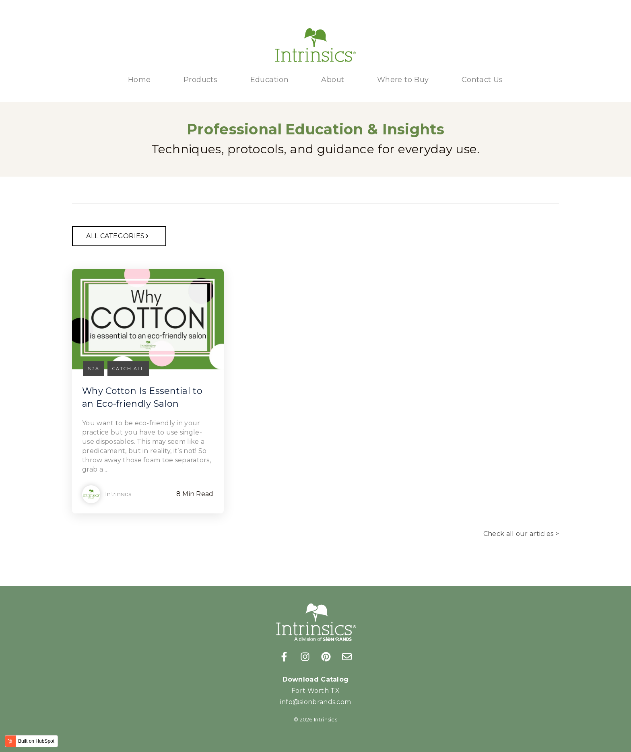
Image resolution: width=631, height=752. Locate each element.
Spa (93, 368)
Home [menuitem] (139, 79)
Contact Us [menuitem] (482, 79)
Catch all (128, 368)
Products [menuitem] (200, 79)
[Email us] (347, 657)
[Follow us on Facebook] (284, 657)
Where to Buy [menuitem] (403, 79)
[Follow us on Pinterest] (326, 657)
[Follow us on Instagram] (305, 657)
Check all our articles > (521, 534)
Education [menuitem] (269, 79)
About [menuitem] (332, 79)
